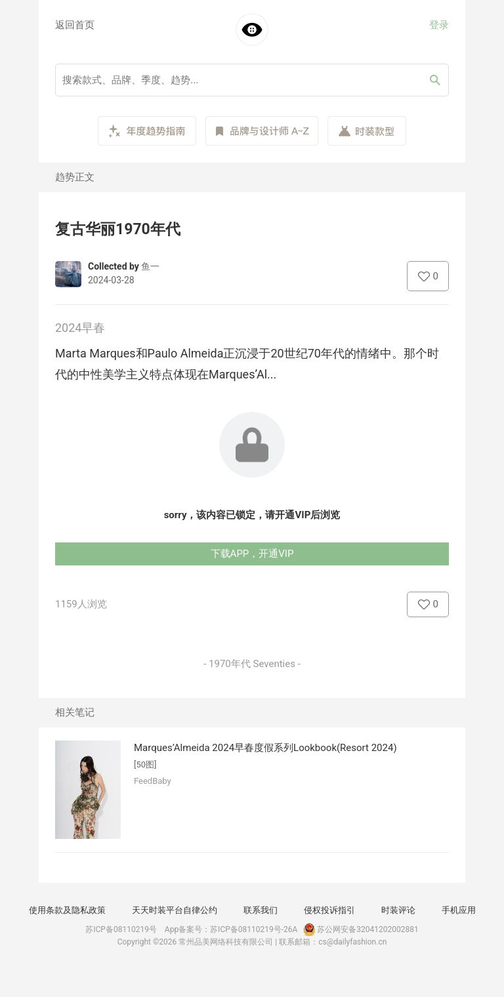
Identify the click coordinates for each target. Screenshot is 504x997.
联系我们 (260, 910)
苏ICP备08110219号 (121, 929)
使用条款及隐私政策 (67, 910)
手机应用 (459, 910)
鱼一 (150, 266)
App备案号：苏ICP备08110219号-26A (231, 929)
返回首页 (74, 25)
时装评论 (398, 910)
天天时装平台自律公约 (174, 910)
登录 (439, 25)
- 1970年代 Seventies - (252, 664)
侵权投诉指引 (329, 910)
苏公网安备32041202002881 (359, 929)
